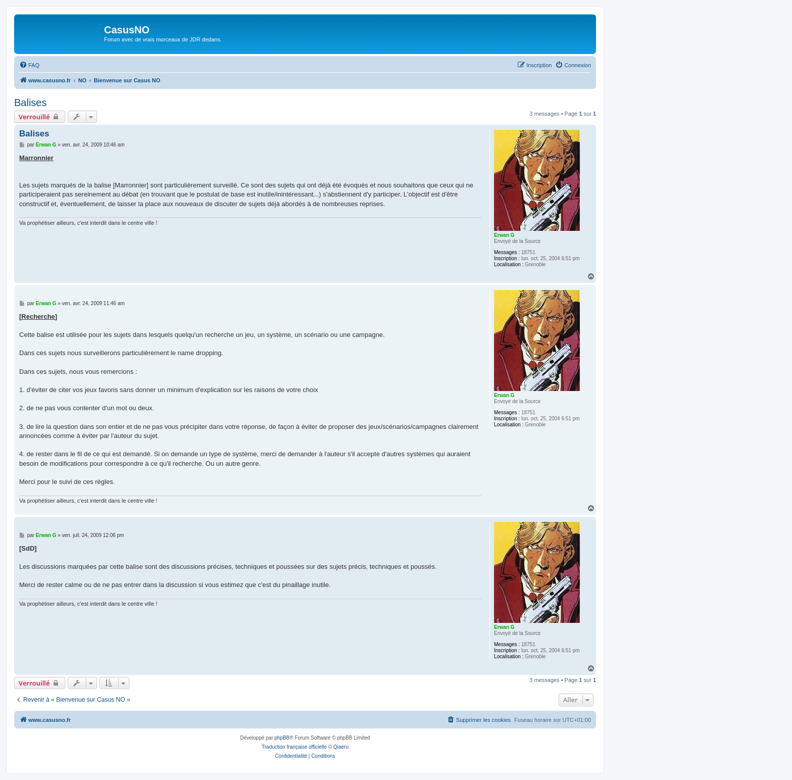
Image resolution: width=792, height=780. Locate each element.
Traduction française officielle (294, 747)
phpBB (281, 738)
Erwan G (504, 235)
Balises (30, 102)
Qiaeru (341, 747)
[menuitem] (29, 65)
